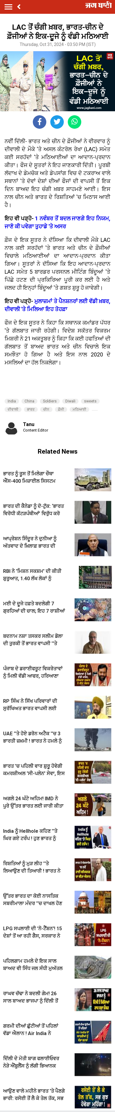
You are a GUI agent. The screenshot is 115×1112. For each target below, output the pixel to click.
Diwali (70, 401)
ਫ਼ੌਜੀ (61, 409)
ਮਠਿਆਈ (79, 409)
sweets (90, 401)
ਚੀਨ (46, 409)
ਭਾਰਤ (31, 409)
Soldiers (50, 401)
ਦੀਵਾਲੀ (13, 409)
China (29, 401)
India (12, 401)
